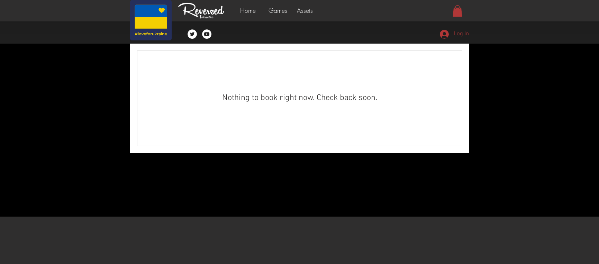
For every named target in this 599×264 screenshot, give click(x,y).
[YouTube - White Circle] (206, 34)
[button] (279, 10)
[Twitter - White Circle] (192, 34)
